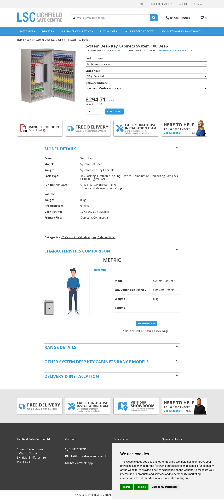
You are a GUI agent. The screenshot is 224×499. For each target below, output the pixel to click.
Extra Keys (93, 70)
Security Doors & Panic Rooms (181, 31)
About (183, 4)
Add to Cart (114, 111)
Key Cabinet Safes (104, 237)
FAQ (141, 4)
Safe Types (27, 31)
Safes (30, 39)
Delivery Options (97, 82)
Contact (199, 4)
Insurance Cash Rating (77, 31)
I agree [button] (126, 486)
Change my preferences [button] (164, 486)
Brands (48, 31)
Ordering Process (161, 4)
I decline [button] (141, 486)
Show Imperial (146, 323)
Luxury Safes (108, 31)
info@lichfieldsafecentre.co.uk (88, 456)
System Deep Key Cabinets (51, 39)
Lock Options (94, 58)
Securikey (116, 50)
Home (20, 39)
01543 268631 (181, 17)
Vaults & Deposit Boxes (139, 31)
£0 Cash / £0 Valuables (75, 237)
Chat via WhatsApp (80, 463)
